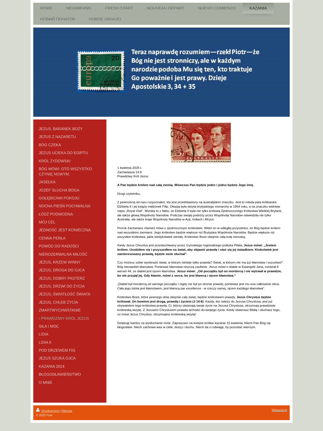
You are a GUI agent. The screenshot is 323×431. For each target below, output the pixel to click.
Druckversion (48, 410)
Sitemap (66, 410)
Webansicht (279, 410)
